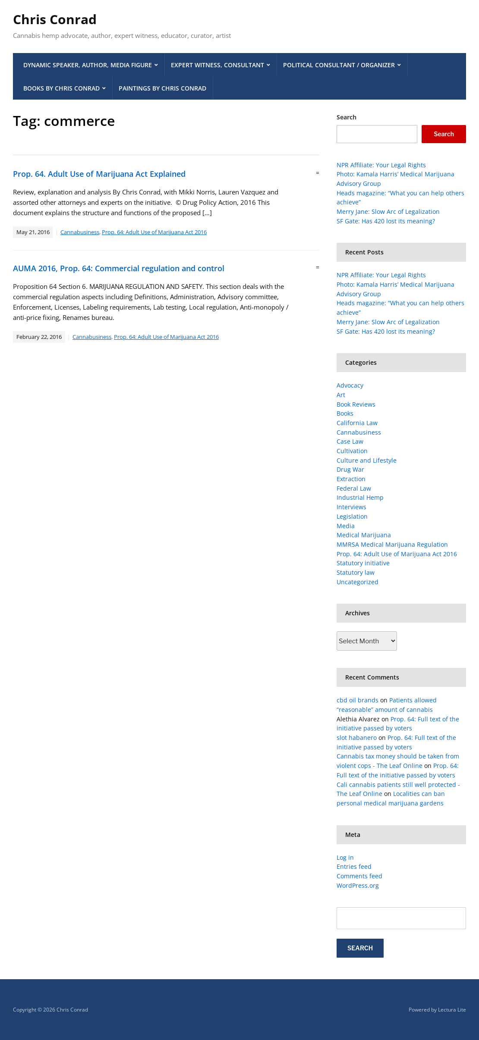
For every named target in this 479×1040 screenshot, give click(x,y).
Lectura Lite (452, 1009)
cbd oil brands (357, 700)
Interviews (351, 507)
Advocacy (350, 385)
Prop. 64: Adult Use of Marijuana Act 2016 (154, 232)
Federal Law (354, 488)
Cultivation (352, 451)
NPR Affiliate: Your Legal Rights (381, 165)
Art (341, 395)
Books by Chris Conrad (61, 88)
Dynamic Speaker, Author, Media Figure (87, 65)
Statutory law (356, 572)
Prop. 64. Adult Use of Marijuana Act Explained (99, 174)
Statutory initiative (363, 563)
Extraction (351, 479)
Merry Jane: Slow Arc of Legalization (388, 211)
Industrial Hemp (360, 497)
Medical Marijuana (364, 535)
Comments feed (359, 876)
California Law (357, 423)
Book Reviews (356, 404)
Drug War (350, 469)
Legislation (352, 516)
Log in (345, 857)
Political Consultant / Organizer (339, 65)
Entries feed (354, 866)
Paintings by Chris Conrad (162, 88)
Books (345, 413)
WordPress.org (358, 885)
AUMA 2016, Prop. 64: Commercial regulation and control (118, 268)
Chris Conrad (55, 19)
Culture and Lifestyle (367, 460)
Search (346, 117)
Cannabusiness (79, 232)
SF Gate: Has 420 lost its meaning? (386, 221)
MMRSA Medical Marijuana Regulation (392, 544)
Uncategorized (357, 582)
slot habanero (357, 737)
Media (346, 526)
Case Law (350, 441)
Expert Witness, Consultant (217, 65)
